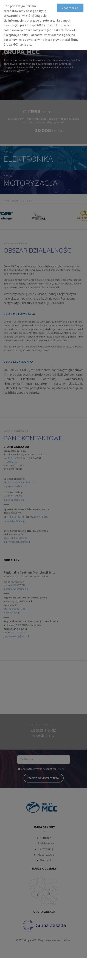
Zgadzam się (70, 8)
